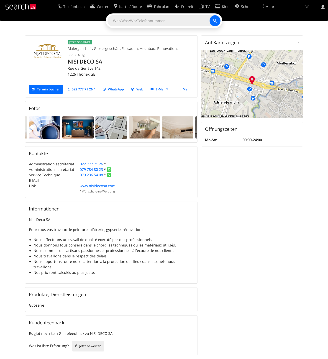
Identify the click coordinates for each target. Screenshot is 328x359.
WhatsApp (116, 89)
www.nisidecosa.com (97, 185)
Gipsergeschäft (107, 48)
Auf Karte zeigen (222, 42)
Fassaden (130, 48)
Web (139, 89)
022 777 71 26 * (83, 89)
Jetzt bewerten (90, 346)
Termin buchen (48, 89)
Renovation (167, 48)
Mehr (187, 89)
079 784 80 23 (91, 169)
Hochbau (147, 48)
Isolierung (76, 54)
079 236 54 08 (91, 174)
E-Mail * (162, 89)
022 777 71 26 (91, 164)
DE (307, 6)
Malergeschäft (80, 48)
